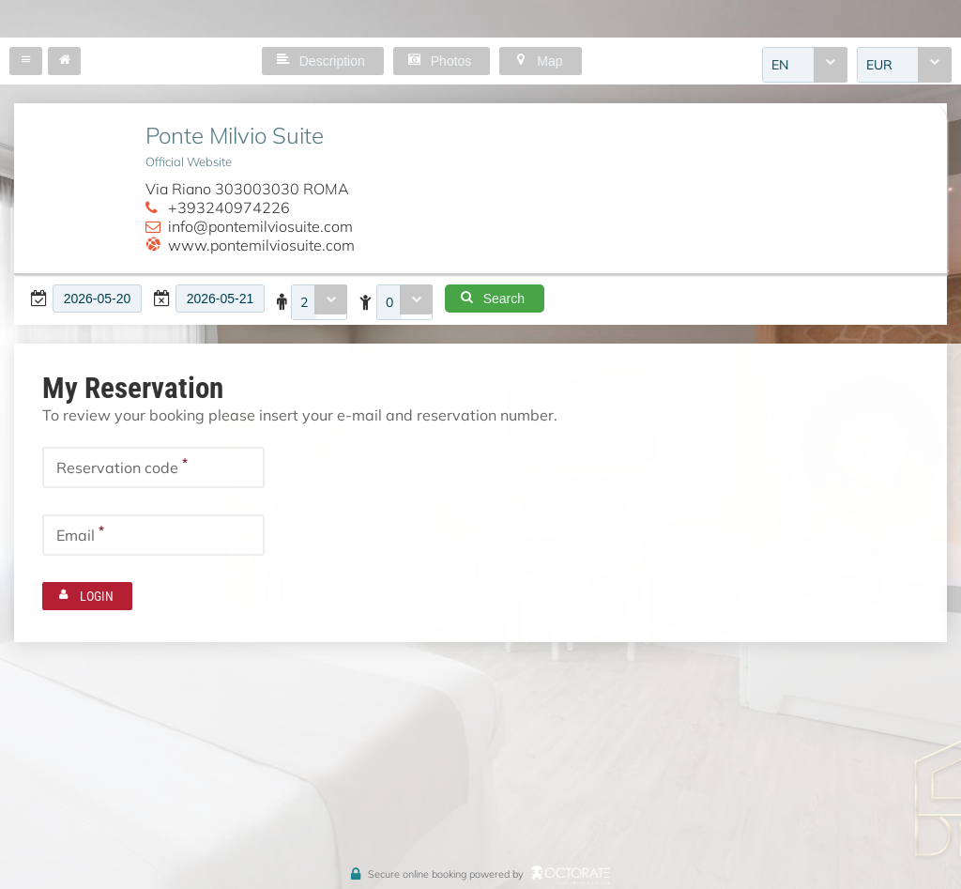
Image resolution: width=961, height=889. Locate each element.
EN (779, 64)
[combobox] (804, 65)
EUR (879, 64)
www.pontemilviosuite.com (261, 245)
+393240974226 (229, 207)
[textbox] (97, 298)
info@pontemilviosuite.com (260, 226)
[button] (25, 61)
